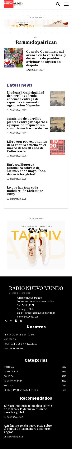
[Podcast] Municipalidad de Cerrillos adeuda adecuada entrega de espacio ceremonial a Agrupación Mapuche (25, 99)
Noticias (9, 66)
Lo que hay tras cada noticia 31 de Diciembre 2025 (25, 191)
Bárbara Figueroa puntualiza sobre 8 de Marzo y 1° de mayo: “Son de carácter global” (26, 169)
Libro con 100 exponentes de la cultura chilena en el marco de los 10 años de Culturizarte (27, 146)
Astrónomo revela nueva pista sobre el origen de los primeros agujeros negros (28, 429)
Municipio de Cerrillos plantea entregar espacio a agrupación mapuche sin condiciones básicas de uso (27, 123)
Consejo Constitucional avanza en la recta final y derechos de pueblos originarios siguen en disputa (46, 58)
